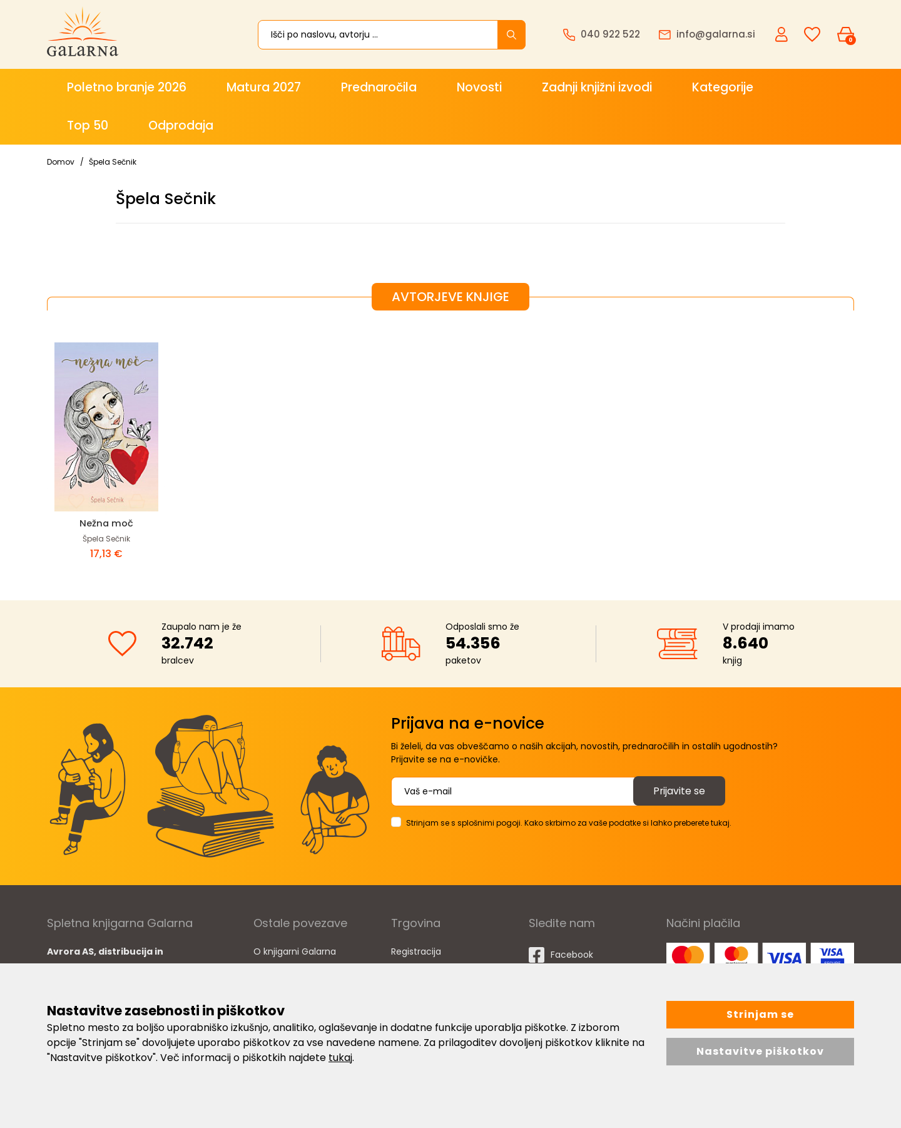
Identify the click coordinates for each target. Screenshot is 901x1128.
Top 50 (87, 125)
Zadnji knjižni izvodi (597, 87)
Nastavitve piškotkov (760, 1051)
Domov (60, 161)
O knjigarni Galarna (294, 951)
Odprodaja (180, 125)
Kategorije (722, 87)
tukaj (340, 1057)
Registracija (416, 951)
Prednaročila (379, 87)
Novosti (479, 87)
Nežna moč (106, 523)
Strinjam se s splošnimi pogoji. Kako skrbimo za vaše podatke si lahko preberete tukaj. (568, 823)
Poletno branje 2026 (126, 87)
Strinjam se (760, 1014)
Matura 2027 (264, 87)
